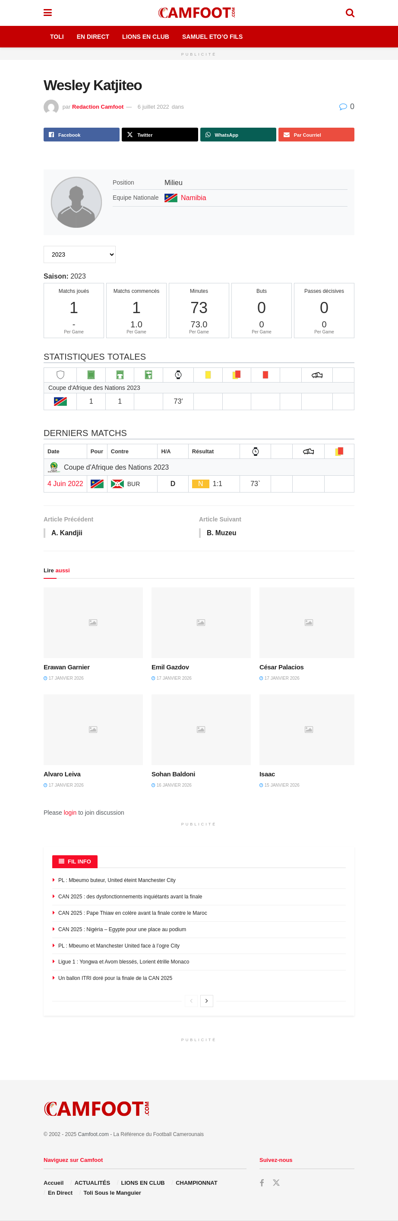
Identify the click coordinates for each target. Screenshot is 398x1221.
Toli (57, 36)
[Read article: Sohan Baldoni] (201, 730)
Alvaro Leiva (62, 774)
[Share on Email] (316, 134)
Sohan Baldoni (173, 774)
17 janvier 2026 (64, 679)
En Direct (93, 36)
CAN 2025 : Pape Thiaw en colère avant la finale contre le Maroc (132, 913)
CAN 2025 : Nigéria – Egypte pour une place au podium (122, 930)
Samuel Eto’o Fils (212, 36)
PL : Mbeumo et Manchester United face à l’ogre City (119, 946)
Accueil (53, 1183)
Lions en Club (145, 36)
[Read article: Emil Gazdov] (201, 623)
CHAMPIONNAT (197, 1183)
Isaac (267, 774)
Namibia (193, 197)
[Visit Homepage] (198, 13)
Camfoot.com (93, 1135)
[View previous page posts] (191, 1001)
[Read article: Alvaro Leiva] (93, 730)
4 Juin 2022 (65, 483)
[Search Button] (350, 13)
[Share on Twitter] (160, 134)
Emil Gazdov (170, 668)
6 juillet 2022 (153, 107)
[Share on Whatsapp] (238, 134)
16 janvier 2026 (172, 785)
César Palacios (281, 668)
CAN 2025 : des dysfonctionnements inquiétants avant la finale (130, 897)
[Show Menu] (48, 13)
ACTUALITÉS (92, 1183)
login (70, 813)
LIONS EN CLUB (143, 1183)
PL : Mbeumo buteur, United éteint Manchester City (117, 881)
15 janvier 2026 (279, 785)
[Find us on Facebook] (261, 1184)
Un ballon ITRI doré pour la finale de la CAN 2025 (115, 979)
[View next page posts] (206, 1001)
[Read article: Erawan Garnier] (93, 623)
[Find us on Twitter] (276, 1183)
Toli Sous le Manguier (112, 1193)
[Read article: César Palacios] (309, 623)
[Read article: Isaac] (309, 730)
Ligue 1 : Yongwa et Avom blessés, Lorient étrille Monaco (123, 963)
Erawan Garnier (67, 668)
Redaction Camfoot (97, 107)
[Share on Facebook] (82, 134)
